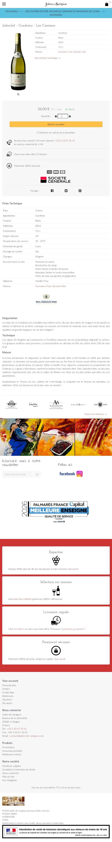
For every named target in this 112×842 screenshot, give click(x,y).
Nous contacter (10, 773)
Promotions (8, 747)
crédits (5, 820)
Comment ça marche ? (73, 628)
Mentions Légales (11, 765)
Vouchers (7, 699)
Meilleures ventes (11, 754)
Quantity (45, 116)
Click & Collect (16, 628)
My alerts (7, 703)
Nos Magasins (9, 780)
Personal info (9, 685)
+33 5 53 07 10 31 (65, 140)
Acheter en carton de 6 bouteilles (56, 132)
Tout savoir (59, 658)
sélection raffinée (22, 599)
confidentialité (8, 816)
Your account (10, 680)
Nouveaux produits (12, 750)
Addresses (7, 695)
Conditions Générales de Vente (18, 769)
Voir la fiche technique (48, 57)
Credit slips (8, 692)
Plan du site (8, 776)
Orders (6, 688)
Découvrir (73, 568)
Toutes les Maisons (95, 414)
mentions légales (9, 813)
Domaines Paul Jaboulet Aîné (72, 51)
